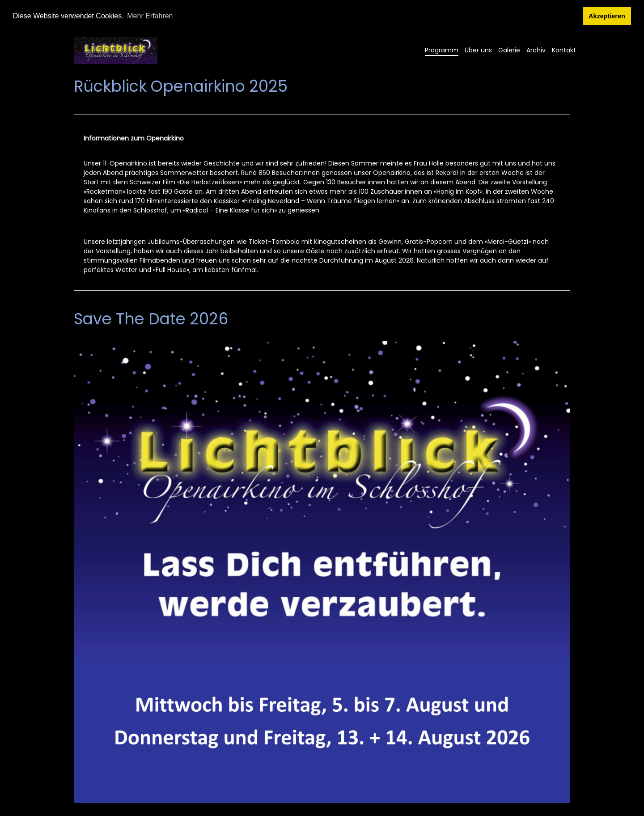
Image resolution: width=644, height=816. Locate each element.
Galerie (509, 49)
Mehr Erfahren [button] (150, 16)
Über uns (478, 49)
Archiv (536, 49)
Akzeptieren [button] (607, 16)
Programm (441, 49)
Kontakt (564, 49)
